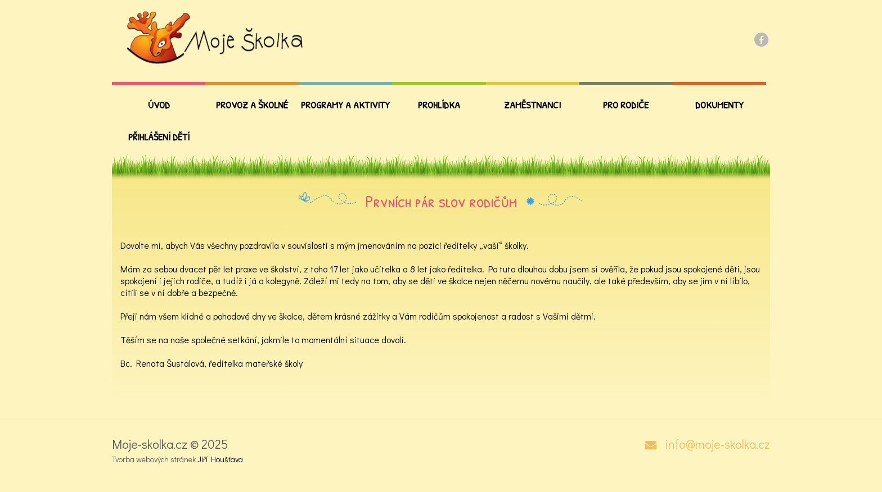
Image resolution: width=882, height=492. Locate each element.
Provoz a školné (252, 105)
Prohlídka (439, 105)
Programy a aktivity (345, 105)
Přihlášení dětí (159, 137)
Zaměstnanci (532, 105)
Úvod (159, 105)
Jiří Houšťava (220, 459)
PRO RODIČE (626, 105)
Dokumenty (719, 105)
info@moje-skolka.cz (717, 444)
